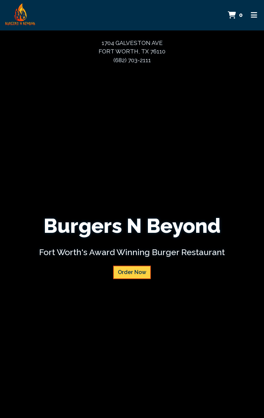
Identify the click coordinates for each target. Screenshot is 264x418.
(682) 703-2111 (132, 60)
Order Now (132, 272)
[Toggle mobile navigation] (254, 15)
